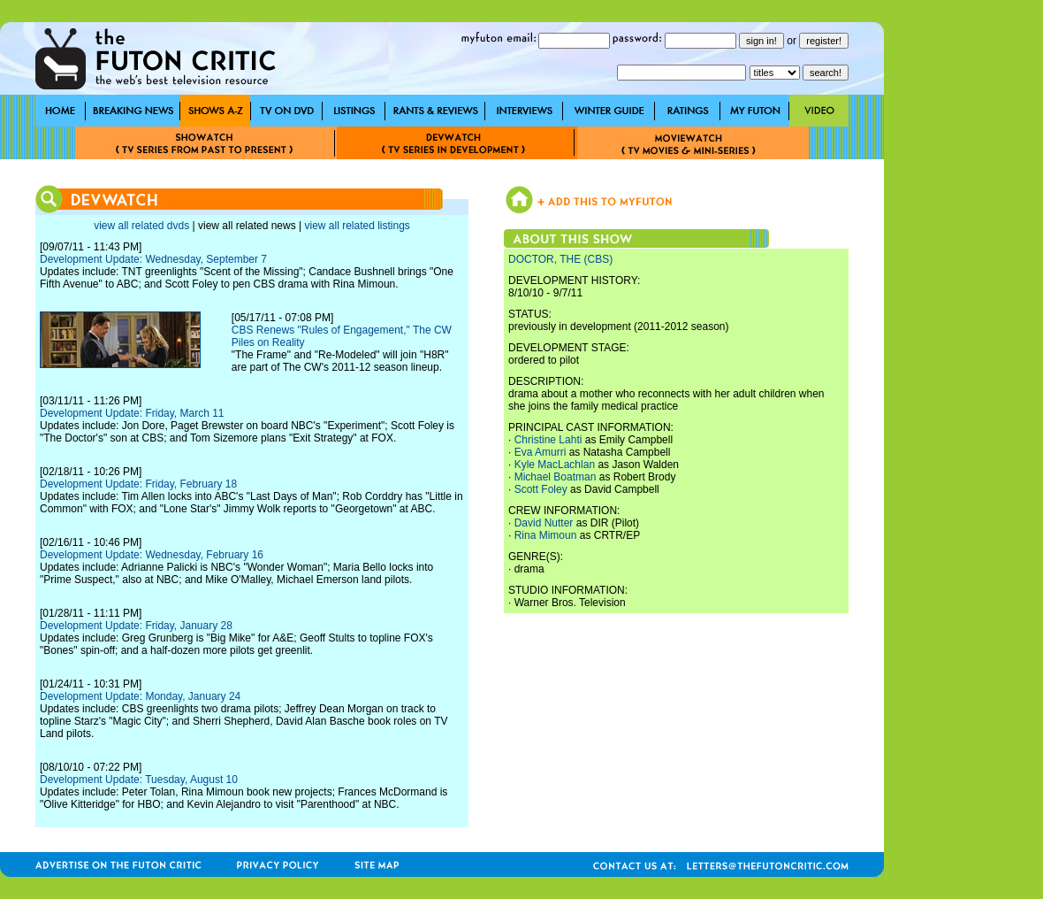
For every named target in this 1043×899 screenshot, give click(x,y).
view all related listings (356, 225)
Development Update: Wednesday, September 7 (153, 259)
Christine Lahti (548, 440)
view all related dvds (141, 225)
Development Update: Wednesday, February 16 (151, 555)
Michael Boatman (555, 477)
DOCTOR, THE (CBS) (560, 259)
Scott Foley (540, 489)
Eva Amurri (540, 452)
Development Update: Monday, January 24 (140, 696)
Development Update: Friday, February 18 (138, 484)
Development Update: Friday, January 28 (136, 625)
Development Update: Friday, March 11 (132, 413)
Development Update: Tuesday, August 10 (139, 779)
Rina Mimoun (545, 535)
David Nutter (544, 523)
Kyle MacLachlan (554, 464)
